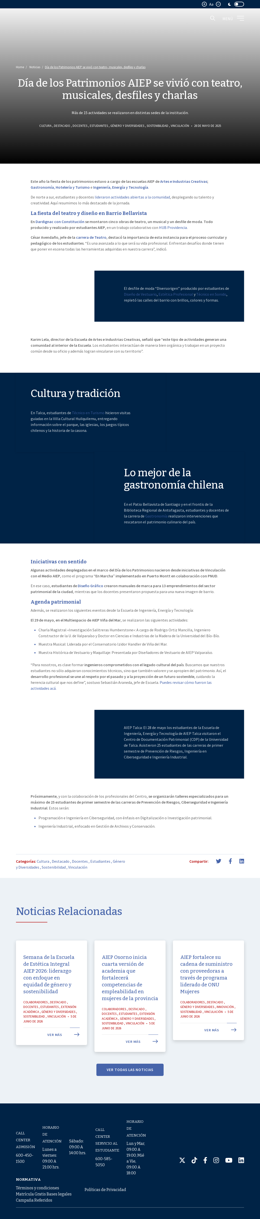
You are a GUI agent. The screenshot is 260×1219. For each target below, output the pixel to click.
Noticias (34, 67)
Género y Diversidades (127, 126)
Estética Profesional (175, 312)
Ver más (63, 1053)
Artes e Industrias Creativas (183, 181)
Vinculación (180, 126)
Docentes (80, 126)
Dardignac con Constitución (60, 221)
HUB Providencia (173, 227)
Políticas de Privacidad (105, 1189)
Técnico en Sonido (211, 312)
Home (20, 67)
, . (121, 187)
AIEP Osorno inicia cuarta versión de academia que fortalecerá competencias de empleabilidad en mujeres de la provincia (130, 996)
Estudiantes (99, 126)
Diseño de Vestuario (140, 312)
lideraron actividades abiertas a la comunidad (132, 197)
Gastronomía (156, 534)
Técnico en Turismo (88, 431)
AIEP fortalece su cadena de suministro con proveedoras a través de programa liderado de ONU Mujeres (206, 993)
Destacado (62, 126)
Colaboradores (35, 1021)
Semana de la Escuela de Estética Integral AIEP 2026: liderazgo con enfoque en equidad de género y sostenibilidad (49, 993)
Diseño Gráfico (90, 604)
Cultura (45, 126)
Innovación (225, 1026)
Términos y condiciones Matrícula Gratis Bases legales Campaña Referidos (44, 1194)
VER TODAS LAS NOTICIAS (130, 1088)
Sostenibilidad (157, 126)
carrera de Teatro (91, 237)
